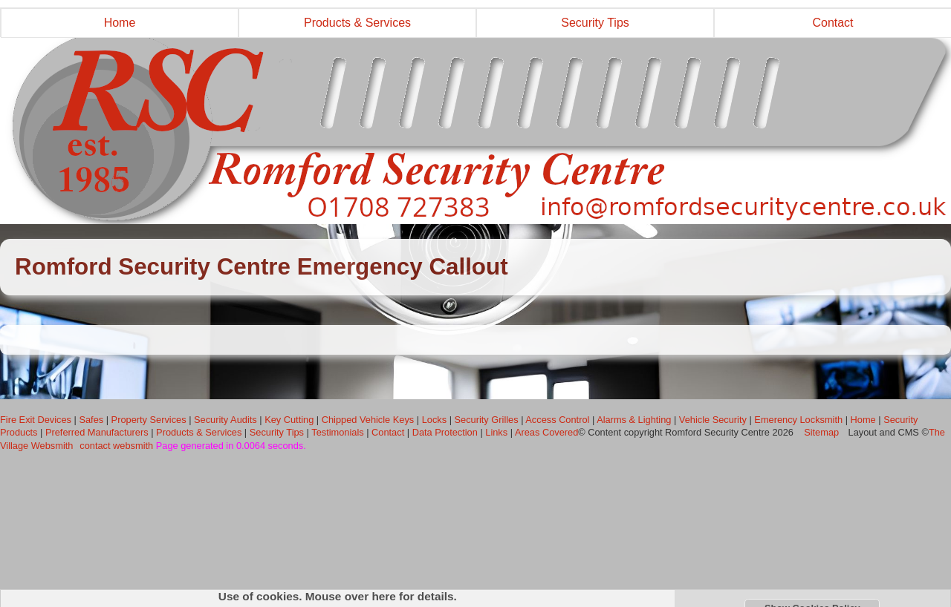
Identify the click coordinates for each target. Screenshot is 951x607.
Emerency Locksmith (798, 419)
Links (496, 432)
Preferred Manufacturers (97, 432)
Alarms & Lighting (634, 419)
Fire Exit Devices (35, 419)
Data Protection (445, 432)
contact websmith (116, 445)
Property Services (148, 419)
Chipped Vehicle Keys (368, 419)
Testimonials (337, 432)
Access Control (557, 419)
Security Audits (225, 419)
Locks (434, 419)
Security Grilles (487, 419)
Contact (387, 432)
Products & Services (357, 22)
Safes (91, 419)
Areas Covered (546, 432)
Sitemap (822, 432)
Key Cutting (289, 419)
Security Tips (595, 22)
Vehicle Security (713, 419)
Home (120, 22)
